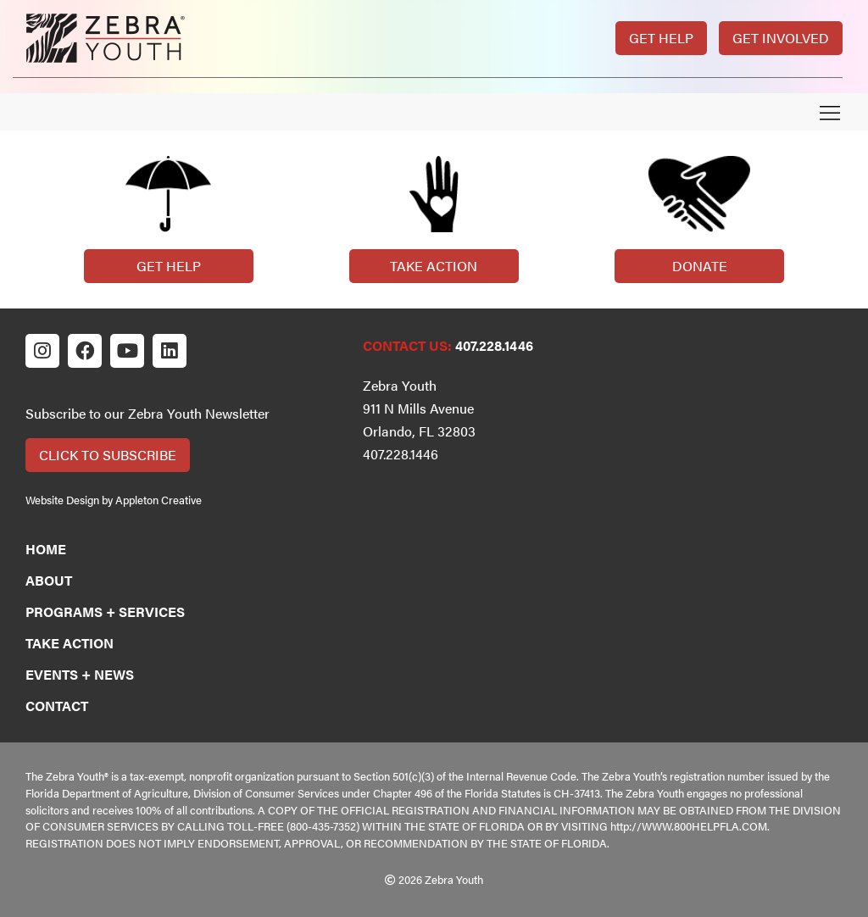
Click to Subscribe (107, 454)
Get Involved (780, 37)
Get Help (661, 37)
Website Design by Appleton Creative (113, 500)
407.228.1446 (494, 345)
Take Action (433, 265)
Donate (699, 265)
